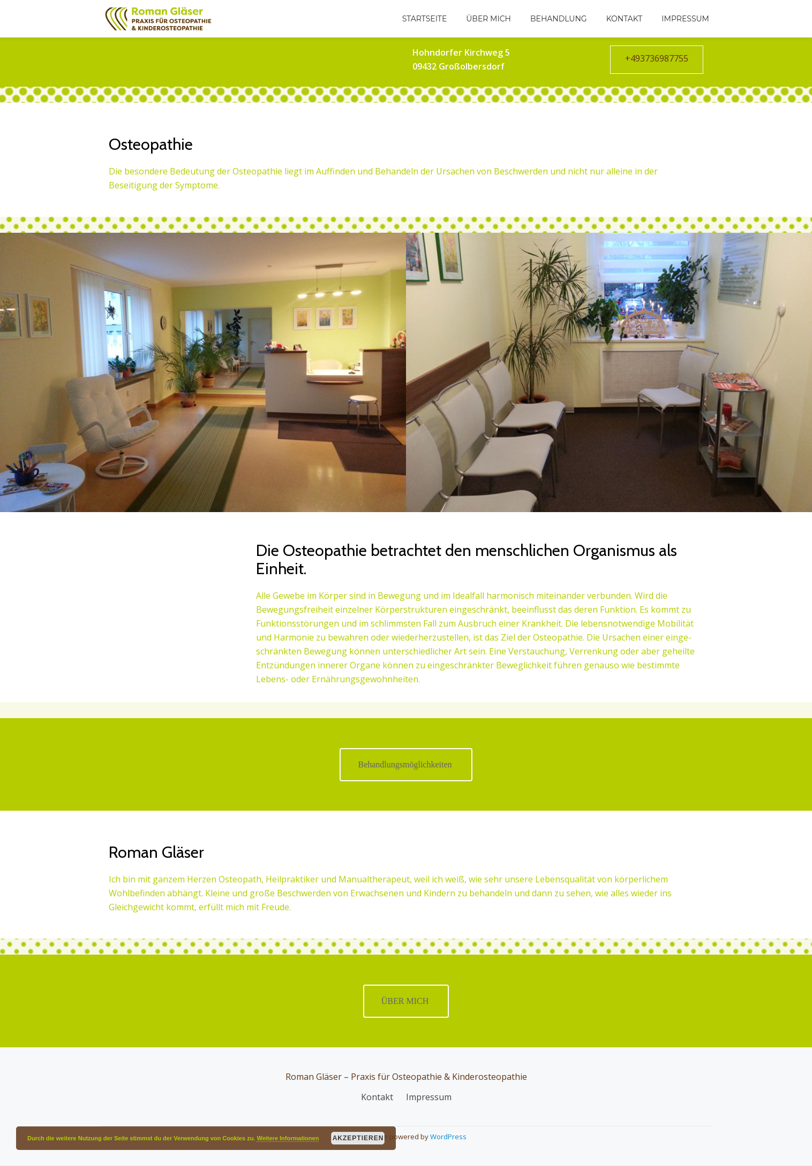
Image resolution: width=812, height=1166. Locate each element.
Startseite (424, 19)
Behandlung (558, 19)
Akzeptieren (358, 1138)
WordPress (448, 1136)
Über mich (488, 19)
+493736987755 (656, 58)
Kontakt (624, 19)
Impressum (685, 19)
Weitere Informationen (288, 1138)
